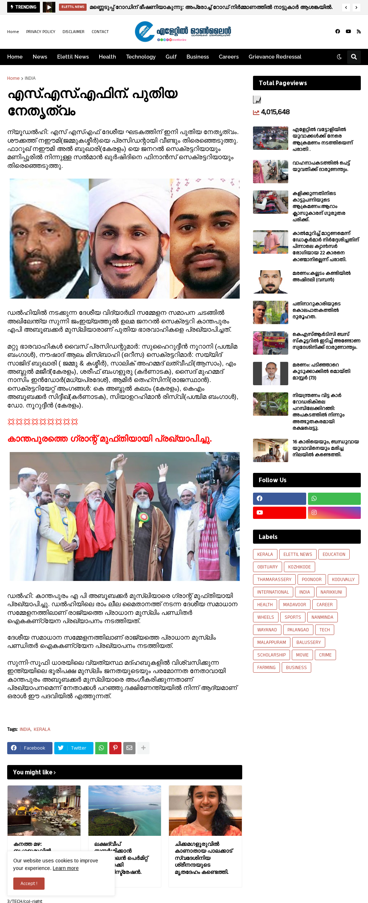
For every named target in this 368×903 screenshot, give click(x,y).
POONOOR (312, 579)
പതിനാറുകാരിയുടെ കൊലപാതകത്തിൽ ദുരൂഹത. (317, 311)
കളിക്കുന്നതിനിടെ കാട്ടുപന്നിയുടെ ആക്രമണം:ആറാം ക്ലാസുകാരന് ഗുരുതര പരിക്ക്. (319, 206)
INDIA (30, 78)
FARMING (266, 667)
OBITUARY (267, 567)
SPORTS (293, 617)
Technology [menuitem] (141, 57)
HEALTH (265, 605)
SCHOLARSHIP (271, 655)
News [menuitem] (40, 57)
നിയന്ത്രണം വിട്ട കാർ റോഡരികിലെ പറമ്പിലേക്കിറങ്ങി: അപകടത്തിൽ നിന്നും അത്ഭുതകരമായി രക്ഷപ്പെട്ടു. (319, 412)
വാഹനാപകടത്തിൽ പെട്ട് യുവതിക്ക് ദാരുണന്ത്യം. (321, 166)
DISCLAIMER (73, 32)
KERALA (42, 729)
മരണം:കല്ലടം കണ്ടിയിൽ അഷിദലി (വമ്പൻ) (322, 276)
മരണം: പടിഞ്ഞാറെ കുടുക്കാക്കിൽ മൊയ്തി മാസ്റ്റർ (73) (321, 372)
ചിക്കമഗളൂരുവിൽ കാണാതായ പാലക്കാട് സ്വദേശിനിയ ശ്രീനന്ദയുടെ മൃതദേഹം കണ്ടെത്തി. (203, 857)
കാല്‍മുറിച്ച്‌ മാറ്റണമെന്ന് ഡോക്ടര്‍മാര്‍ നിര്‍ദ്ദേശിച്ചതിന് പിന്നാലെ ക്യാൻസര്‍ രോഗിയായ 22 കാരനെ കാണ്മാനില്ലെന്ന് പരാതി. (326, 246)
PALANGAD (298, 630)
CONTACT (100, 32)
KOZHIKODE (299, 567)
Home (13, 32)
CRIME (325, 655)
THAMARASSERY (274, 579)
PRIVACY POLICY (40, 32)
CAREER (325, 605)
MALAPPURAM (271, 642)
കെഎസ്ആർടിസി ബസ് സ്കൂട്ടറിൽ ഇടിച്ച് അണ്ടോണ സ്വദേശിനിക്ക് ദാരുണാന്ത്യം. (326, 341)
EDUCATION (334, 554)
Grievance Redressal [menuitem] (275, 57)
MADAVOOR (294, 605)
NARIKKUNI (331, 592)
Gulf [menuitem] (171, 57)
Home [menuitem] (15, 57)
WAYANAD (267, 630)
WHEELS (265, 617)
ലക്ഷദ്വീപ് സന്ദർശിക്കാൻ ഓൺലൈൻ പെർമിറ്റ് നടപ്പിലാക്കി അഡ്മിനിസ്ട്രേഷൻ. (121, 857)
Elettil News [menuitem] (73, 57)
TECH (324, 630)
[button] (346, 7)
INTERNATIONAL (273, 592)
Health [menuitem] (107, 57)
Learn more (66, 868)
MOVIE (302, 655)
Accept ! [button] (28, 883)
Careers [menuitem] (229, 57)
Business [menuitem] (198, 57)
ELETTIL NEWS (298, 554)
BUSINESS (296, 667)
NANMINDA (323, 617)
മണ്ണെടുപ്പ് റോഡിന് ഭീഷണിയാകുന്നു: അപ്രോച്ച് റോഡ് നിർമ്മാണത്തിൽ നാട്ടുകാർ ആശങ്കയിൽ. (210, 7)
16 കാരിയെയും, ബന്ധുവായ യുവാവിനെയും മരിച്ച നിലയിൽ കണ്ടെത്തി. (326, 449)
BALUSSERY (308, 642)
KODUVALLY (343, 579)
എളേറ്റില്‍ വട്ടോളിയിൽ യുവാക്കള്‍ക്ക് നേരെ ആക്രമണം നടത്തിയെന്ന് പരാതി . (323, 139)
